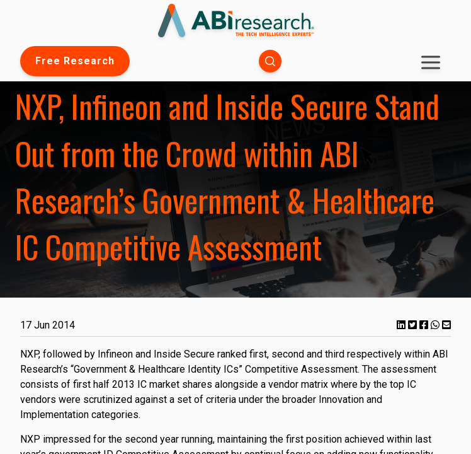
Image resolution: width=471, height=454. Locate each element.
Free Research (75, 61)
